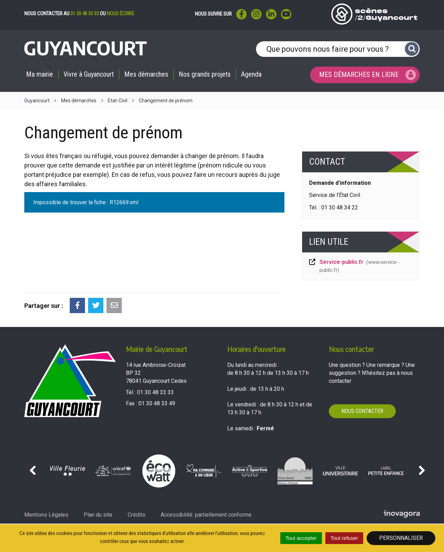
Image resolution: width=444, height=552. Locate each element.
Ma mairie (39, 74)
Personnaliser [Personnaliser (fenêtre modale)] (401, 538)
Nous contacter (362, 411)
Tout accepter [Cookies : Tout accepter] (301, 538)
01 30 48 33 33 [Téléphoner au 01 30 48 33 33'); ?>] (155, 392)
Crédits (136, 514)
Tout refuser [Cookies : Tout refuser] (344, 538)
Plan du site (98, 514)
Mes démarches (146, 74)
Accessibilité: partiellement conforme (206, 514)
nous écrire (120, 13)
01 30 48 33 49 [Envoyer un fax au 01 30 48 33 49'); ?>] (156, 403)
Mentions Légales (46, 514)
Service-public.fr (353, 266)
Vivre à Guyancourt (88, 74)
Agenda (251, 74)
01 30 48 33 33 (84, 13)
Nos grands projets (205, 74)
